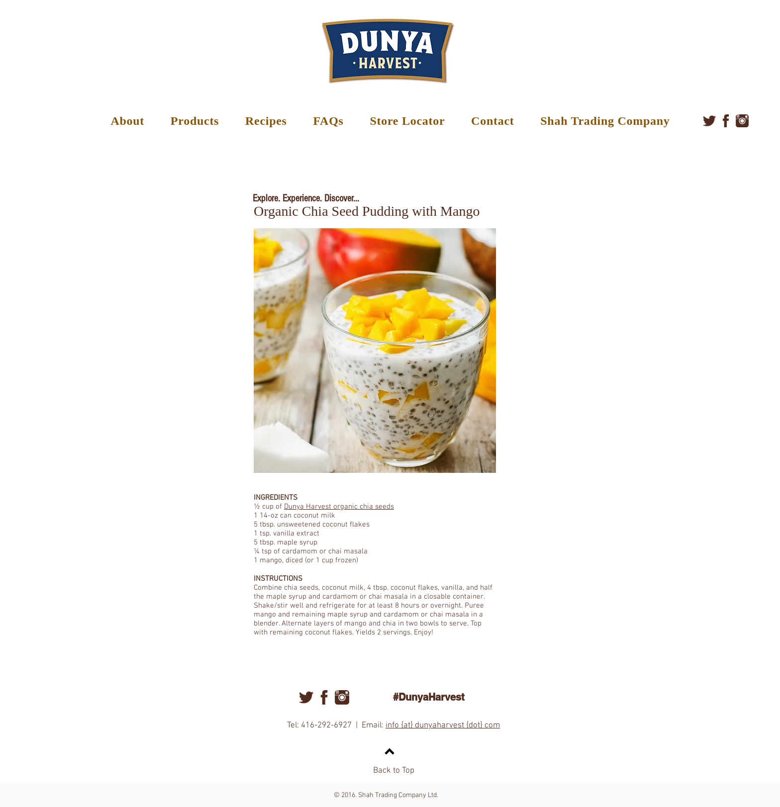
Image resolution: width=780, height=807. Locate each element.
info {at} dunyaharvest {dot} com (443, 725)
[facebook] (725, 120)
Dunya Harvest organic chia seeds (339, 506)
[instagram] (742, 120)
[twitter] (709, 120)
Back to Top (393, 771)
